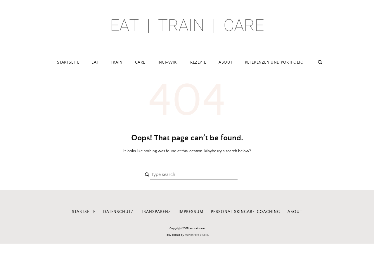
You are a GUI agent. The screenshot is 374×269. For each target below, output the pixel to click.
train (117, 62)
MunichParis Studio (196, 235)
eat (94, 62)
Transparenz (156, 211)
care (140, 62)
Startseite (68, 62)
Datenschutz (118, 211)
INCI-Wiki (167, 62)
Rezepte (198, 62)
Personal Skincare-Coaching (245, 211)
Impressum (191, 211)
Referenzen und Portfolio (274, 62)
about (226, 62)
